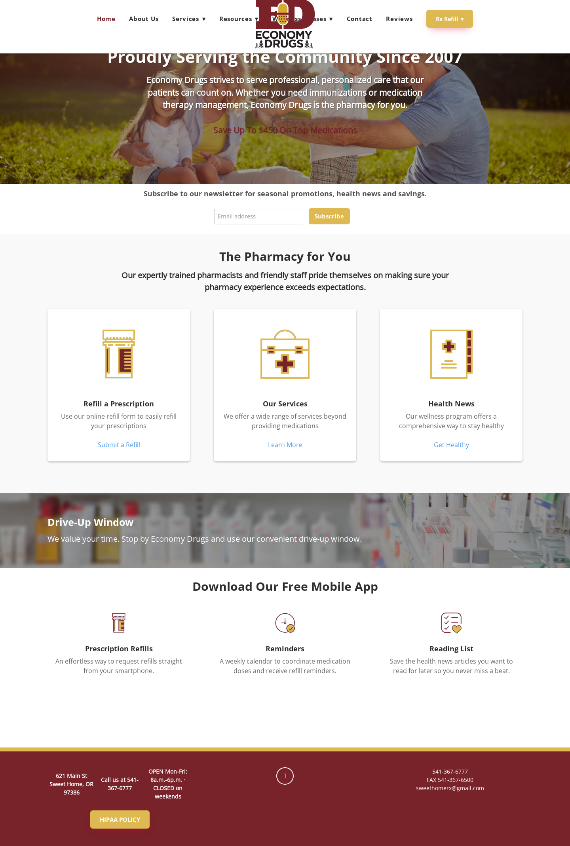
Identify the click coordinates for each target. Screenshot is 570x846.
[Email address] (258, 217)
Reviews (399, 18)
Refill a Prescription (119, 403)
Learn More (285, 444)
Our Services (285, 403)
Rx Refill (450, 19)
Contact (359, 18)
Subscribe (329, 216)
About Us (143, 18)
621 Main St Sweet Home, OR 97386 (71, 784)
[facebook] (285, 776)
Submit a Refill (119, 444)
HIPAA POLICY (120, 819)
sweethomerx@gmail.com (450, 788)
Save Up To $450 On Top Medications (285, 130)
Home (106, 18)
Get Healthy (451, 444)
